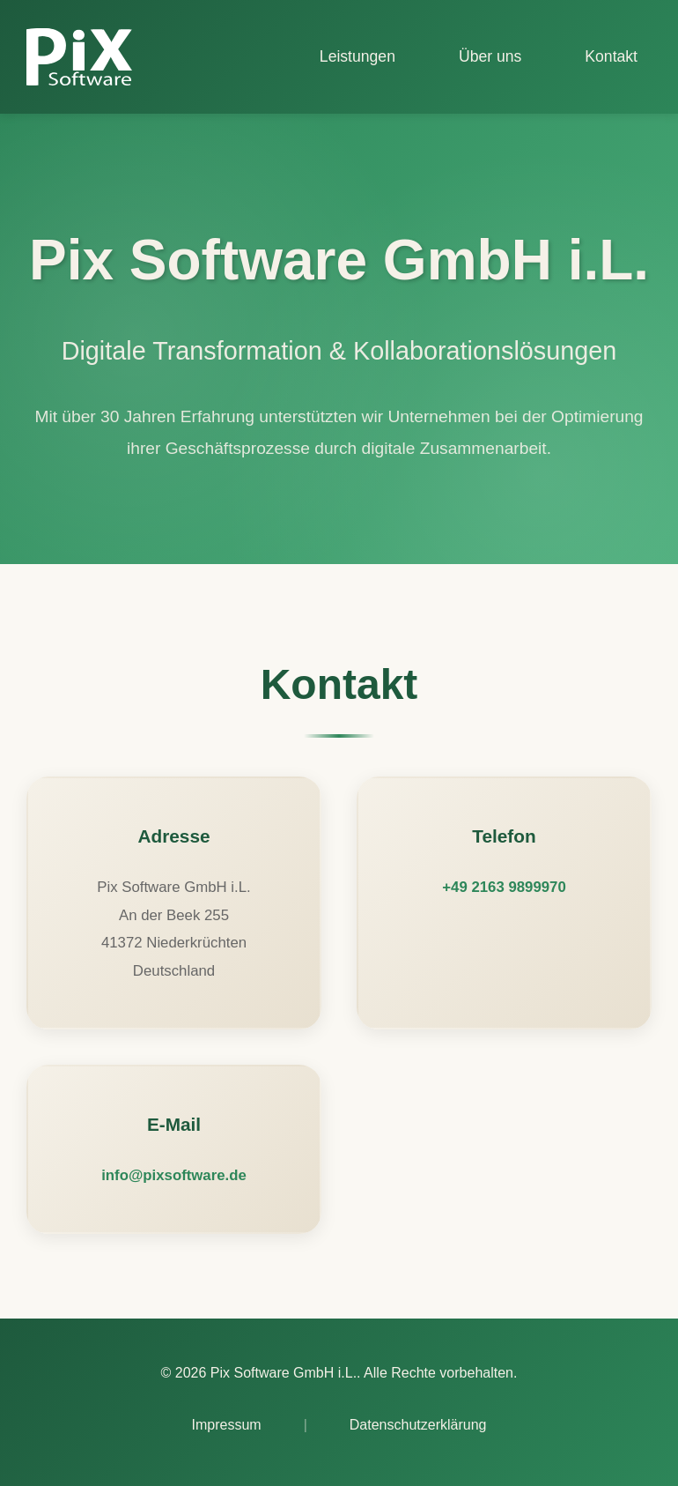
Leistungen (357, 56)
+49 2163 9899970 (503, 887)
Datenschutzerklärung (418, 1424)
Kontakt (611, 56)
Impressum (227, 1424)
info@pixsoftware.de (174, 1175)
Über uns (490, 56)
